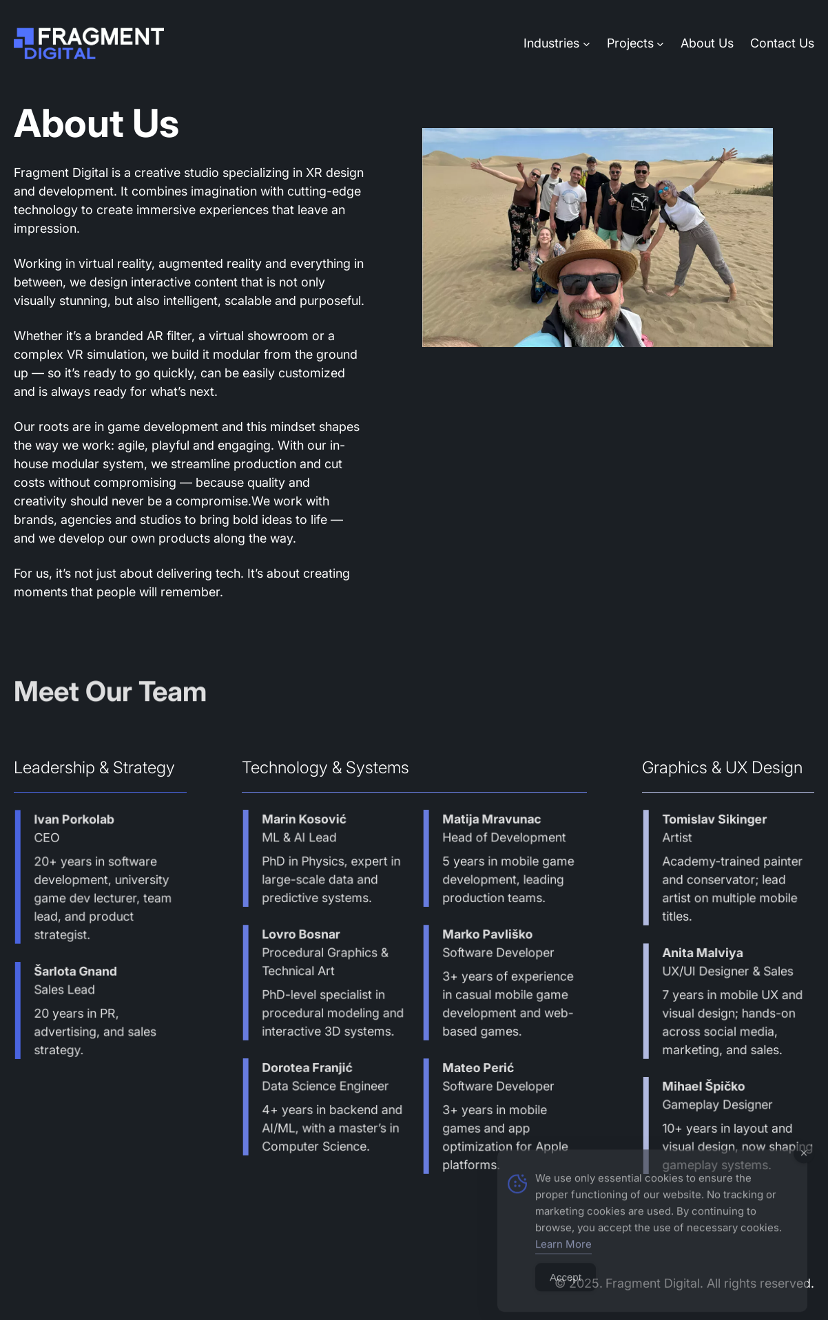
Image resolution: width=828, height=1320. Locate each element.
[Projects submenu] (660, 43)
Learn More (563, 1261)
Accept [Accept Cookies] (565, 1295)
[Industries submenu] (586, 43)
